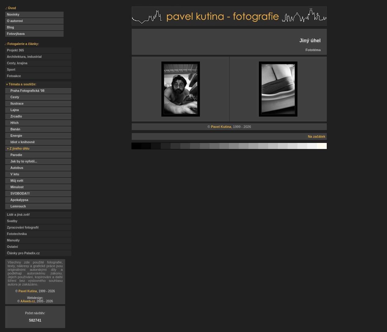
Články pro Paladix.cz (22, 253)
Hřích (12, 123)
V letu (12, 174)
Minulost (14, 187)
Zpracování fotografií (22, 227)
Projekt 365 (14, 50)
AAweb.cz (27, 301)
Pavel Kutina (28, 291)
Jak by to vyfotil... (21, 161)
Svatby (11, 221)
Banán (12, 129)
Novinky (12, 14)
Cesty (12, 97)
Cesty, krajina (16, 63)
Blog (9, 27)
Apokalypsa (16, 200)
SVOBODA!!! (17, 193)
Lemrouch (15, 206)
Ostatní (11, 246)
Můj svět (14, 180)
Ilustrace (14, 103)
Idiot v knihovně (20, 142)
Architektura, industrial (23, 56)
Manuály (12, 240)
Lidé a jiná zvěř (17, 214)
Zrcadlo (13, 116)
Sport (10, 69)
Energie (13, 135)
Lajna (12, 110)
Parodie (13, 155)
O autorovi (14, 21)
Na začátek (316, 136)
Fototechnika (16, 234)
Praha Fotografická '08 (24, 90)
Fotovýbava (15, 33)
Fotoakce (13, 76)
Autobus (14, 168)
